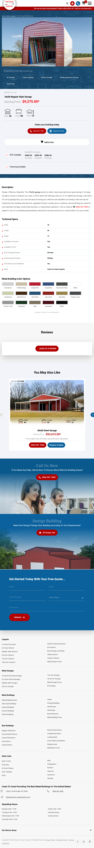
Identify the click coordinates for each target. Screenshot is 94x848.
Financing (5, 765)
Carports (5, 640)
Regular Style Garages (9, 683)
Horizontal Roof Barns (9, 735)
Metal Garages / (11, 16)
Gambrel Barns (7, 745)
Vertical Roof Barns (8, 738)
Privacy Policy (50, 840)
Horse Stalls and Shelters (56, 741)
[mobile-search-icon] (67, 3)
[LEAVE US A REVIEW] (47, 349)
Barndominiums (52, 714)
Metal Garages (8, 671)
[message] (47, 609)
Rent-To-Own (6, 762)
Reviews (50, 768)
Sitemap (50, 779)
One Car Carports (8, 655)
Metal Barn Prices (53, 748)
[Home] (72, 3)
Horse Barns (6, 742)
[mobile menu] (90, 3)
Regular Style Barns (9, 731)
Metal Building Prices (54, 718)
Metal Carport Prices (54, 662)
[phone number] (27, 598)
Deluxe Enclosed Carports (56, 644)
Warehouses (51, 707)
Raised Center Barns (54, 730)
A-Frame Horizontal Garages (12, 676)
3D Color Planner (8, 769)
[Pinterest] (90, 842)
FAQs (4, 776)
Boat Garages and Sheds (56, 651)
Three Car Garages (54, 679)
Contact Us (51, 775)
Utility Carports (52, 655)
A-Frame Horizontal (9, 645)
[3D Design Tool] (47, 533)
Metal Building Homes (9, 701)
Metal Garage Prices (54, 683)
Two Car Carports (8, 659)
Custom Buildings (8, 711)
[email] (67, 588)
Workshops (51, 711)
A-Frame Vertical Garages (11, 680)
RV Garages (51, 686)
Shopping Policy (61, 840)
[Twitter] (83, 842)
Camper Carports (53, 658)
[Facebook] (77, 842)
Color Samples (7, 772)
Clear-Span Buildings (9, 704)
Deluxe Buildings (7, 715)
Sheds (49, 700)
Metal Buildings (8, 695)
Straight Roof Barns (54, 734)
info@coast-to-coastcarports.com (18, 798)
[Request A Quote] (57, 131)
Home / (4, 16)
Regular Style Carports (10, 652)
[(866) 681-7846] (78, 3)
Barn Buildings (8, 726)
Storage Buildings (53, 703)
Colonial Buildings (8, 708)
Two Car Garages (53, 676)
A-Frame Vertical (8, 648)
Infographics (51, 764)
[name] (27, 588)
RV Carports (51, 648)
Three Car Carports (8, 663)
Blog (48, 761)
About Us (50, 772)
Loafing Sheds (52, 738)
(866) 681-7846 (82, 207)
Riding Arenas (52, 745)
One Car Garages (8, 687)
